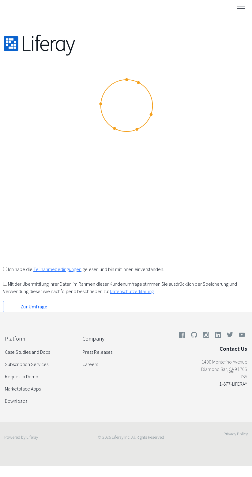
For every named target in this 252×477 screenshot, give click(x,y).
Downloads (16, 401)
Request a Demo (21, 376)
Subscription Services (26, 364)
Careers (90, 364)
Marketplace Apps (23, 389)
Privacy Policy (236, 434)
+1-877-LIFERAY (232, 384)
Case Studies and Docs (27, 352)
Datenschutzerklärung (132, 291)
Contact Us (233, 348)
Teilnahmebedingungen (57, 269)
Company (93, 338)
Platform (15, 338)
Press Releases (97, 352)
